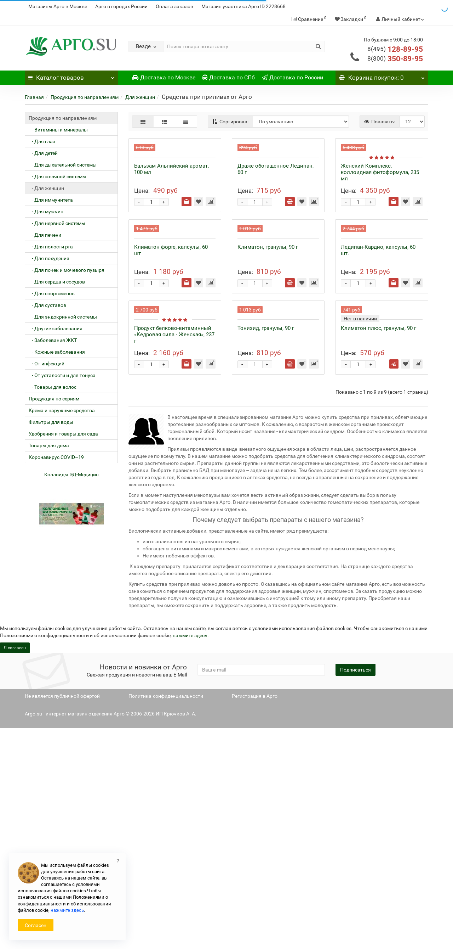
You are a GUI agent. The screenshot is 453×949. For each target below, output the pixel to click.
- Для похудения (49, 258)
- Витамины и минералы (58, 130)
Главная (34, 97)
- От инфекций (46, 363)
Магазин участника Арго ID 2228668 (243, 6)
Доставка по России (292, 77)
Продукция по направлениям (85, 97)
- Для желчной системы (57, 176)
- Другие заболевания (55, 328)
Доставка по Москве (163, 77)
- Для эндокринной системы (63, 317)
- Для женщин (46, 188)
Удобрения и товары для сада (63, 434)
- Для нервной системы (57, 223)
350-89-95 (395, 59)
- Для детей (43, 153)
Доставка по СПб (228, 77)
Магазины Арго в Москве (57, 6)
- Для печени (45, 235)
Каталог (71, 76)
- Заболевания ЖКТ (53, 340)
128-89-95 (395, 49)
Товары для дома (49, 445)
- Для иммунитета (51, 200)
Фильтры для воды (51, 422)
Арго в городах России (121, 6)
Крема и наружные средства (62, 410)
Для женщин (140, 97)
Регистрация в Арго (254, 917)
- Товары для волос (52, 387)
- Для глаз (42, 141)
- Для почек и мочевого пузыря (66, 270)
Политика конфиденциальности (165, 917)
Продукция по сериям (54, 399)
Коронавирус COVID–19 (56, 457)
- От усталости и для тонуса (62, 375)
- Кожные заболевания (57, 352)
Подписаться (355, 891)
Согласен (35, 925)
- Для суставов (47, 305)
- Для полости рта (51, 246)
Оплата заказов (174, 6)
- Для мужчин (46, 211)
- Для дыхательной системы (63, 165)
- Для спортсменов (52, 293)
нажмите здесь (190, 856)
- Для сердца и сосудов (57, 282)
